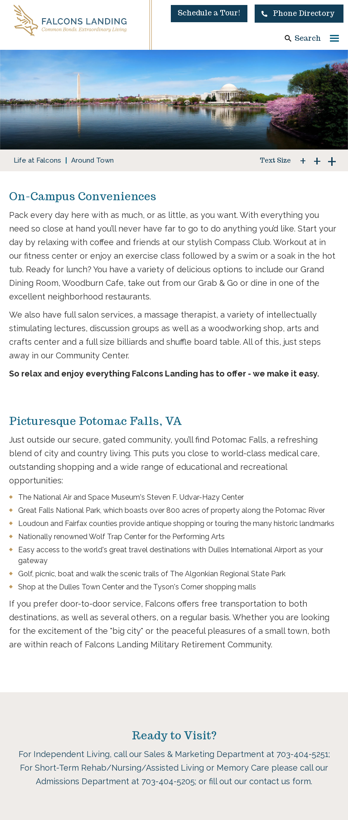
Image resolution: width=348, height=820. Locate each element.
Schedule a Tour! (209, 13)
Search (308, 38)
